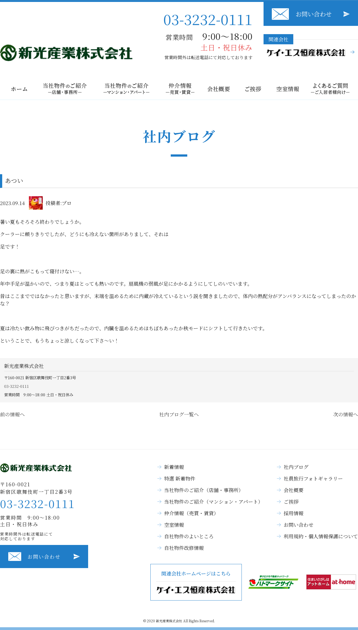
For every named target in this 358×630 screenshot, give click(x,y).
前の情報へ (12, 414)
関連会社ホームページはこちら (196, 582)
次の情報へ (345, 414)
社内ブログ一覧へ (179, 414)
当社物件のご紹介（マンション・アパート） (213, 501)
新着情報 (174, 466)
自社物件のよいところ (189, 536)
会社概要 (293, 489)
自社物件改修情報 (184, 547)
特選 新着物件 (179, 478)
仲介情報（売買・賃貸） (191, 513)
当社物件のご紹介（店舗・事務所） (203, 489)
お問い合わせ (313, 14)
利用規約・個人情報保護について (321, 536)
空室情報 (174, 524)
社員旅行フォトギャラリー (313, 478)
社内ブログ (296, 466)
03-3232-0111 (208, 19)
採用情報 (293, 513)
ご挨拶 (291, 501)
